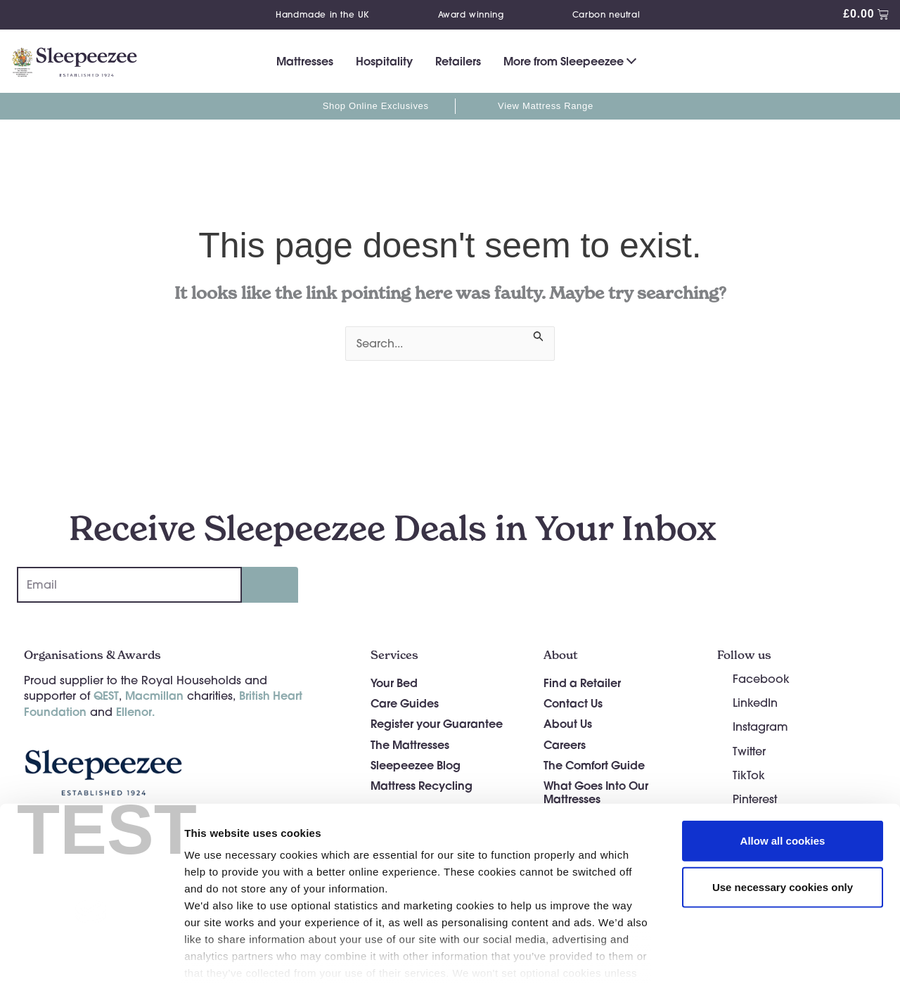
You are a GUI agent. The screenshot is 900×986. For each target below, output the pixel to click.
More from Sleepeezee (563, 60)
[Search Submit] (538, 334)
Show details (738, 958)
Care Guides (405, 703)
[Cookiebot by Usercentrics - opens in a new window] (91, 958)
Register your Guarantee (437, 723)
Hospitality (384, 60)
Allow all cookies (782, 771)
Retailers (458, 60)
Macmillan (154, 695)
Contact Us (573, 703)
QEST (106, 695)
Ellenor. (135, 711)
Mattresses (304, 60)
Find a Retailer (582, 682)
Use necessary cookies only (782, 817)
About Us (568, 723)
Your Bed (394, 682)
